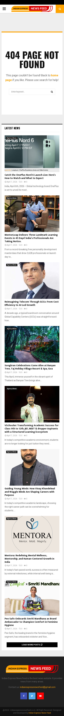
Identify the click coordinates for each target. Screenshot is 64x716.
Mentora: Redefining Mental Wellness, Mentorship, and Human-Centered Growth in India (29, 558)
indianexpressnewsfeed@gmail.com (38, 687)
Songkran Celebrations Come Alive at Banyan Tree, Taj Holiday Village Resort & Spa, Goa (30, 367)
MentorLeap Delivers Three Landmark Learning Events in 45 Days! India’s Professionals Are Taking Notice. (31, 238)
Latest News (12, 128)
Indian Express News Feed (40, 713)
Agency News (12, 138)
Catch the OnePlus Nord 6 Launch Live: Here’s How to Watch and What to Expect (30, 176)
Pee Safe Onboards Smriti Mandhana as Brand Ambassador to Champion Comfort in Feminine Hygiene (31, 622)
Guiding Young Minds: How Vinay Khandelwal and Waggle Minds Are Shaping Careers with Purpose (30, 492)
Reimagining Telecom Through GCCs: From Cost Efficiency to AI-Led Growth (32, 303)
